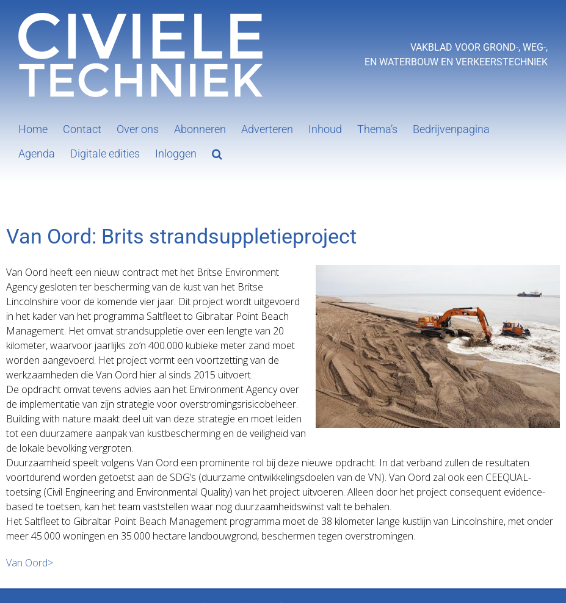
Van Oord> (29, 562)
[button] (217, 152)
